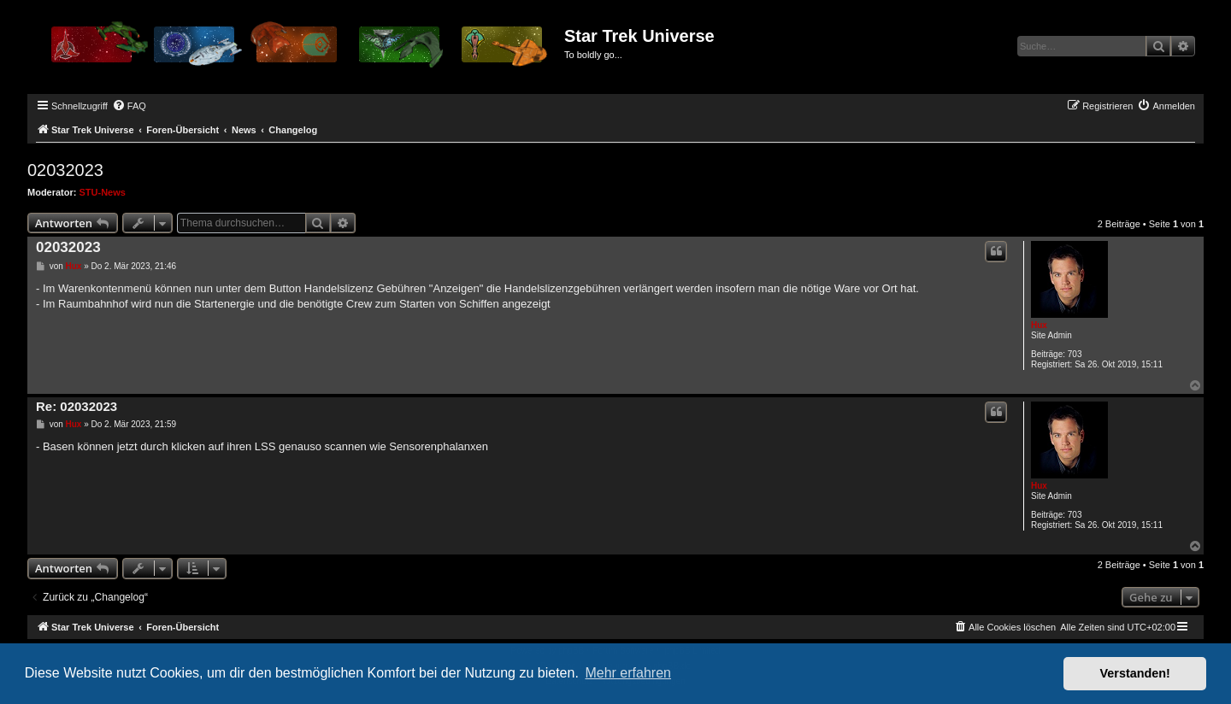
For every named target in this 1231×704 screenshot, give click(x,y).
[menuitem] (129, 106)
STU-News (103, 192)
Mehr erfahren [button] (628, 673)
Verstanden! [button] (1135, 673)
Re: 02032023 (76, 406)
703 (1075, 354)
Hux (1039, 325)
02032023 (65, 170)
